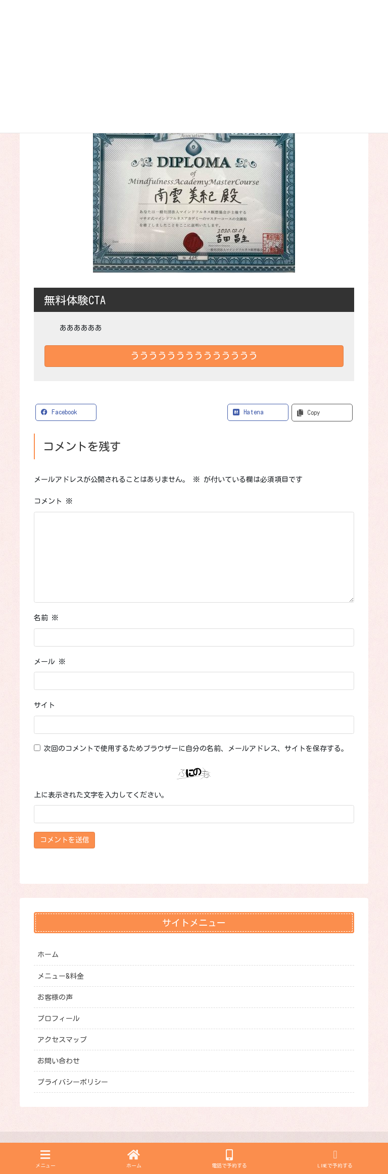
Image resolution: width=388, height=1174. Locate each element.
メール (50, 661)
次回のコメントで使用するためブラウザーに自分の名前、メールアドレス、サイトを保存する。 (196, 748)
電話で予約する (229, 1158)
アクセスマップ (62, 1039)
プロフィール (58, 1018)
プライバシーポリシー (72, 1082)
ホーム (48, 954)
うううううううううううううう (194, 355)
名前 (46, 617)
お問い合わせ (58, 1060)
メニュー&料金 (60, 976)
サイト (44, 705)
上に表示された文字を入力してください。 (101, 794)
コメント (53, 501)
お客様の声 (55, 997)
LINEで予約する (335, 1158)
